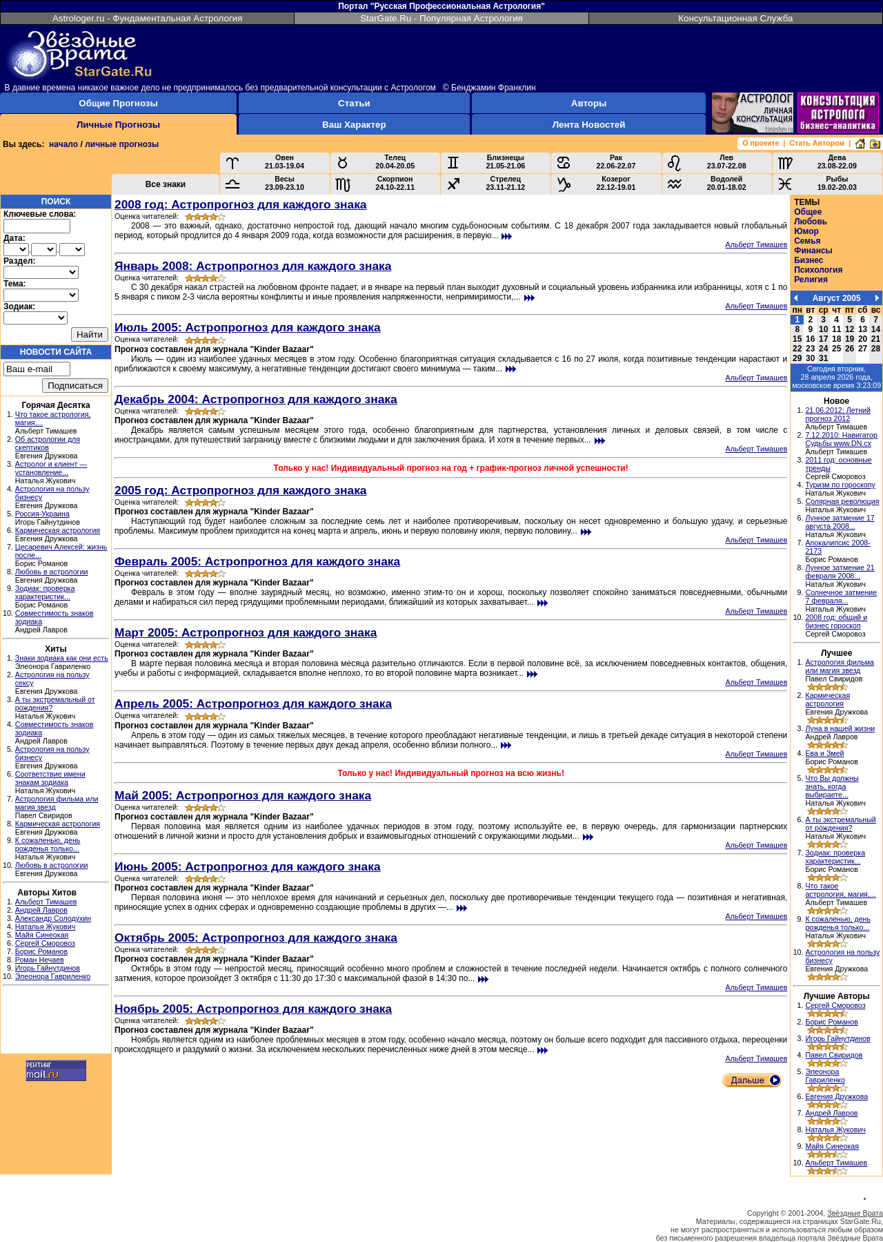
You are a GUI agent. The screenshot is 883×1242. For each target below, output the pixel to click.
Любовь (810, 221)
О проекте (760, 143)
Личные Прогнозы (118, 124)
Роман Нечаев (39, 959)
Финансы (813, 250)
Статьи (354, 103)
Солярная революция (842, 501)
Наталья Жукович (45, 926)
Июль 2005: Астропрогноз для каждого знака (248, 327)
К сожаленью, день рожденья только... (48, 844)
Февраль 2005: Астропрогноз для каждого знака (257, 561)
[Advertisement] (55, 1022)
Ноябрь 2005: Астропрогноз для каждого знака (253, 1009)
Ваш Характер (354, 124)
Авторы (589, 103)
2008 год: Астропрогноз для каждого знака (241, 204)
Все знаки (166, 184)
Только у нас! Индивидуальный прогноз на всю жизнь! (450, 773)
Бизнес (808, 260)
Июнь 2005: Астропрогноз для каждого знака (248, 866)
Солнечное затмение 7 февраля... (841, 596)
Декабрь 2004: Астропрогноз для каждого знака (256, 399)
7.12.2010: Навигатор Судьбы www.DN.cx (841, 439)
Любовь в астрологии (51, 571)
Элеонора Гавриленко (52, 976)
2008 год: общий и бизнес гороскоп (836, 621)
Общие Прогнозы (118, 103)
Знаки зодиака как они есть (61, 658)
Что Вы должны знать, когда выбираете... (831, 786)
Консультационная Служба (735, 18)
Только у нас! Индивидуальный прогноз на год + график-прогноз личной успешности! (451, 468)
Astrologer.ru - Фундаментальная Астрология (147, 18)
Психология (818, 270)
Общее (808, 212)
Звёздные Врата (855, 1213)
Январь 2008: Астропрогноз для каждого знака (253, 266)
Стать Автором (816, 143)
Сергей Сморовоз (45, 943)
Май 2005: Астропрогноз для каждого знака (243, 795)
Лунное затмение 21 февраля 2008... (839, 571)
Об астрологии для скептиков (47, 443)
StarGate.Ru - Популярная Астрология (441, 18)
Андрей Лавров (41, 910)
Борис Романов (41, 951)
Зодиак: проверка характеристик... (45, 592)
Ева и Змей (824, 753)
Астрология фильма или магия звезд (839, 666)
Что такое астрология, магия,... (840, 890)
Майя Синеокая (42, 935)
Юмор (806, 231)
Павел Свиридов (833, 1055)
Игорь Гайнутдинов (47, 968)
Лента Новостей (589, 124)
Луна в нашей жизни (840, 728)
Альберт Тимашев (46, 901)
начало (63, 144)
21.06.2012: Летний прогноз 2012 (838, 414)
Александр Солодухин (53, 918)
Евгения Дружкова (836, 1096)
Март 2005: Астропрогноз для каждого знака (246, 632)
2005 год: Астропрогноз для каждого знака (241, 490)
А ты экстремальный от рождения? (840, 823)
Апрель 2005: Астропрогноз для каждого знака (253, 703)
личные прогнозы (122, 144)
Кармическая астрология (57, 530)
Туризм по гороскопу (840, 485)
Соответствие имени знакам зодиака (50, 778)
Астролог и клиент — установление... (51, 468)
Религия (811, 279)
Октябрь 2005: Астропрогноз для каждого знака (256, 937)
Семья (807, 241)
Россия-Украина (42, 514)
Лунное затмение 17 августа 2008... (839, 522)
